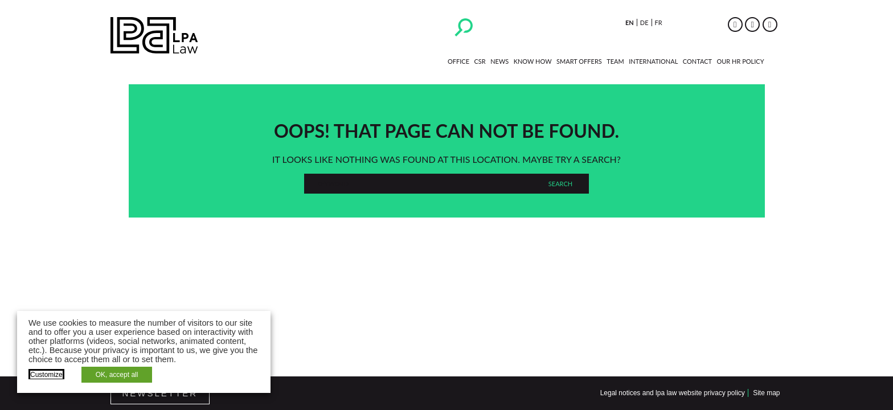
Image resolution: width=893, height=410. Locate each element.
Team (615, 61)
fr (658, 22)
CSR (479, 61)
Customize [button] (46, 375)
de (644, 22)
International (653, 61)
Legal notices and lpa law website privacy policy (672, 393)
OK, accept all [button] (117, 375)
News (499, 61)
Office (458, 61)
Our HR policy (740, 61)
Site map (766, 393)
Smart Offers (579, 61)
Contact (697, 61)
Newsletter (160, 393)
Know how (533, 61)
